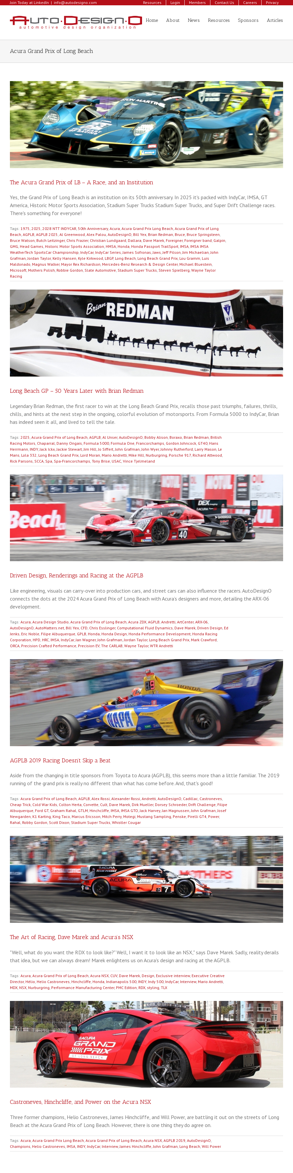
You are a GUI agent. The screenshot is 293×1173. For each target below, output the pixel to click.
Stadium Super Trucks (137, 270)
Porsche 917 (180, 455)
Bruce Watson (22, 240)
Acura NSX (99, 975)
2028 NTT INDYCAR (59, 228)
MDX (14, 987)
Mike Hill (136, 455)
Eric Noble (30, 633)
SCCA (39, 461)
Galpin (219, 240)
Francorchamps (150, 443)
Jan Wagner (86, 639)
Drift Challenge (202, 804)
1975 (25, 228)
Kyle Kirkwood (90, 258)
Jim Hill (90, 449)
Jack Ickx (47, 449)
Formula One (122, 443)
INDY (34, 449)
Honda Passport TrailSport (154, 246)
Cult (103, 804)
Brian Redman (160, 234)
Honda (123, 246)
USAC (116, 461)
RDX (141, 987)
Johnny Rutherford (177, 449)
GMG (14, 246)
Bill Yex (139, 234)
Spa (48, 461)
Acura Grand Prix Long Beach (147, 228)
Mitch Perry (112, 816)
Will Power (211, 1146)
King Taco (61, 816)
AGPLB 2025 (47, 234)
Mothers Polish (41, 270)
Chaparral (46, 443)
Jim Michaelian (195, 252)
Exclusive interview (173, 975)
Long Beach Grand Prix (157, 258)
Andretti (168, 621)
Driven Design (209, 627)
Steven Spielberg (174, 270)
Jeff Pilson (172, 252)
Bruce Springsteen (203, 234)
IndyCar (86, 252)
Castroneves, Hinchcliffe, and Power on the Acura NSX (80, 1101)
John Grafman (127, 449)
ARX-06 (201, 621)
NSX (22, 987)
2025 (36, 228)
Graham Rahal (63, 810)
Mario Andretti (114, 455)
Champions (20, 1146)
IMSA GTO (129, 810)
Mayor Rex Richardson (80, 264)
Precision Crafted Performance (48, 645)
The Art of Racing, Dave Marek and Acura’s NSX (71, 937)
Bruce (180, 234)
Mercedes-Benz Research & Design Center (140, 264)
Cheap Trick (20, 804)
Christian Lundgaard (108, 240)
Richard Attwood (207, 455)
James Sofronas (137, 252)
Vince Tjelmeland (139, 461)
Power (213, 816)
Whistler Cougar (126, 822)
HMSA (111, 246)
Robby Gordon (34, 822)
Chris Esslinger (102, 627)
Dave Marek (153, 240)
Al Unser (109, 437)
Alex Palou (96, 234)
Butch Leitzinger (50, 240)
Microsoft (18, 270)
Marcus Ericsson (86, 816)
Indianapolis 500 (121, 981)
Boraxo (175, 437)
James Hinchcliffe (135, 1146)
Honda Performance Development (159, 633)
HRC (45, 639)
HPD (36, 639)
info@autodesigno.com (75, 2)
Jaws (157, 252)
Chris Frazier (77, 240)
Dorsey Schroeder (171, 804)
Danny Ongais (69, 443)
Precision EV (88, 645)
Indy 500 (156, 981)
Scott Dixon (59, 822)
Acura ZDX (137, 621)
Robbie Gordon (69, 270)
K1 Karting (41, 816)
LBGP (109, 258)
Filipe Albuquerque (58, 633)
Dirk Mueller (142, 804)
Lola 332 (29, 455)
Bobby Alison (156, 437)
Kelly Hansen (64, 258)
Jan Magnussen (175, 810)
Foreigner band (198, 240)
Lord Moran (90, 455)
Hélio (30, 981)
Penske (179, 816)
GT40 (202, 443)
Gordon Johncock (181, 443)
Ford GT (42, 810)
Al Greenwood (72, 234)
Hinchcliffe (99, 810)
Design (148, 975)
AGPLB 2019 (174, 1140)
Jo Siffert (105, 449)
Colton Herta (70, 804)
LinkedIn (41, 2)
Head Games (31, 246)
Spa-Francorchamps (72, 461)
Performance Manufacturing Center (82, 987)
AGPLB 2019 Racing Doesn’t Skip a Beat (60, 760)
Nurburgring (156, 455)
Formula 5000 (96, 443)
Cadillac (190, 798)
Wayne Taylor (136, 645)
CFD (84, 627)
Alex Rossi (101, 798)
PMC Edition (126, 987)
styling (153, 987)
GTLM (83, 810)
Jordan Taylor (39, 258)
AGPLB (28, 234)
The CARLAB (112, 645)
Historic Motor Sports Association (74, 246)
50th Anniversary (93, 228)
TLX (164, 987)
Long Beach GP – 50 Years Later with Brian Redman (77, 390)
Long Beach (125, 258)
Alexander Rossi (125, 798)
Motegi (129, 816)
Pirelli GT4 (197, 816)
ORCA (14, 645)
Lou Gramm (189, 258)
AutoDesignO (119, 234)
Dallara (134, 240)
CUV (113, 975)
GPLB (81, 633)
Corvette (90, 804)
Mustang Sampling (154, 816)
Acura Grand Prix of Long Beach (59, 437)
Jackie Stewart (69, 449)
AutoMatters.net (49, 627)
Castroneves (211, 798)
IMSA (184, 246)
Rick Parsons (21, 461)
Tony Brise (101, 461)
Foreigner (174, 240)
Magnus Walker (45, 264)
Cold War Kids (44, 804)
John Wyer (150, 449)
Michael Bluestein (195, 264)
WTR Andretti (161, 645)
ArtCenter (185, 621)
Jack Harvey (150, 810)
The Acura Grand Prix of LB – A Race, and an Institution (81, 182)
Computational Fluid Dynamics (145, 627)
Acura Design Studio (50, 621)
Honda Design (114, 633)
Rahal (15, 822)
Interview (188, 981)
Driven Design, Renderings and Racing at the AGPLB (76, 575)
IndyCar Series (108, 252)
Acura (115, 228)
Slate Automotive (100, 270)
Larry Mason (205, 449)
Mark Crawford (204, 639)
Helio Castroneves (53, 981)
